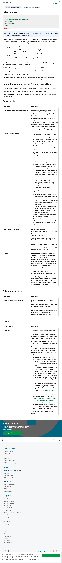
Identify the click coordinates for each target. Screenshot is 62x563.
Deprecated (6, 28)
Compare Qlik (8, 510)
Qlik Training (7, 456)
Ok (51, 555)
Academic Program (9, 533)
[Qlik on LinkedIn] (53, 551)
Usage (6, 25)
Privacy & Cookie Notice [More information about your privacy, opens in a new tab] (27, 561)
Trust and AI (7, 505)
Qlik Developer (8, 453)
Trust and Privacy (9, 503)
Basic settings (8, 21)
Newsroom (7, 540)
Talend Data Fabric (9, 477)
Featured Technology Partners (12, 512)
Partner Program (8, 536)
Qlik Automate (8, 491)
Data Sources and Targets (11, 514)
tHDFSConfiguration (50, 390)
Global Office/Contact (10, 542)
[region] (30, 557)
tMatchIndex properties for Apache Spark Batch (17, 19)
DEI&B (5, 531)
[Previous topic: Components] (15, 440)
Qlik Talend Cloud (9, 475)
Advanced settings (9, 23)
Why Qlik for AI (8, 508)
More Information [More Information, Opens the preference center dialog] (50, 559)
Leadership (7, 527)
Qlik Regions (7, 517)
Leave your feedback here (12, 433)
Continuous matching (28, 7)
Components (38, 7)
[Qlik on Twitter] (50, 551)
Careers (6, 538)
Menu (59, 3)
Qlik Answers (7, 486)
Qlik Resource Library (10, 462)
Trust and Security (9, 501)
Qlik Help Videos (8, 451)
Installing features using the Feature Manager (41, 79)
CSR (5, 529)
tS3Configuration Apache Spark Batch (43, 400)
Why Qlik (6, 498)
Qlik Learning (7, 458)
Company (6, 524)
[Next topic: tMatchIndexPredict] (46, 440)
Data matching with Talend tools (13, 7)
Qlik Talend (7, 473)
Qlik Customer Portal (10, 460)
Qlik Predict (7, 489)
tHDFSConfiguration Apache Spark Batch (44, 398)
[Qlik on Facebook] (56, 551)
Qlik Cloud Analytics (9, 484)
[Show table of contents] (3, 7)
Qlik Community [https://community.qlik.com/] (42, 551)
